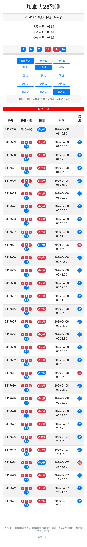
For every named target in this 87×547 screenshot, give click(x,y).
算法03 (61, 83)
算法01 (25, 83)
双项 (61, 67)
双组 (61, 75)
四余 (43, 75)
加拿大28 (25, 60)
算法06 (61, 92)
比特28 (43, 60)
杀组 (43, 67)
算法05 (43, 92)
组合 (25, 67)
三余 (25, 75)
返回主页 (43, 109)
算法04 (25, 92)
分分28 (61, 60)
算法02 (43, 83)
